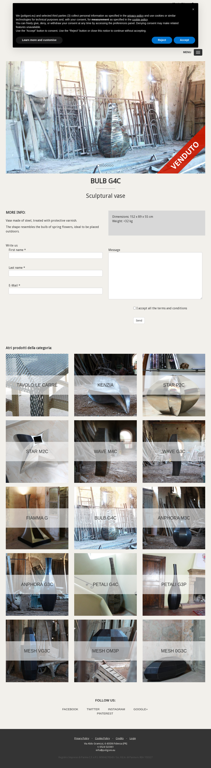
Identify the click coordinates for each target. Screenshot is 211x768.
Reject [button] (162, 40)
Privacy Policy (81, 738)
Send (139, 320)
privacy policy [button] (135, 15)
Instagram (116, 709)
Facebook (70, 709)
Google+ (141, 709)
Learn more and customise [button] (39, 40)
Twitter (93, 709)
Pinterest (105, 713)
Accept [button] (184, 40)
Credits (120, 738)
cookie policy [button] (139, 19)
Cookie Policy (102, 738)
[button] (193, 9)
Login (133, 738)
